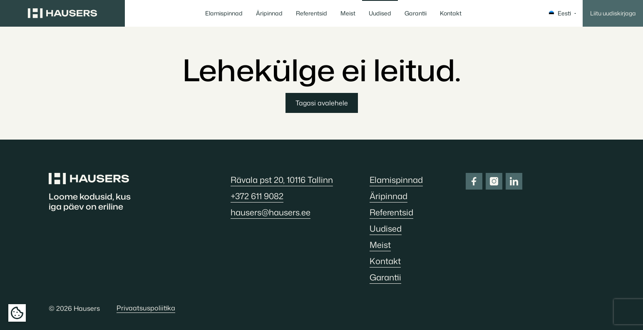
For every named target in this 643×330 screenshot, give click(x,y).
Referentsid (311, 13)
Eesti (562, 13)
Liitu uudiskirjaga (613, 13)
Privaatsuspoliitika (146, 307)
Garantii (416, 13)
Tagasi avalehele (321, 103)
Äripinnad (269, 13)
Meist (347, 13)
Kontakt (451, 13)
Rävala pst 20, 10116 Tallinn (282, 179)
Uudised (380, 13)
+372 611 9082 (257, 196)
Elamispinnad (224, 13)
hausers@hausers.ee (270, 212)
